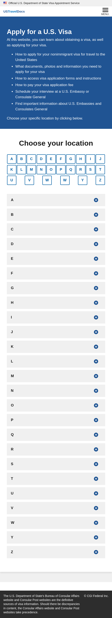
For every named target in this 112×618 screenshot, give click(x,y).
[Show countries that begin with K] (56, 347)
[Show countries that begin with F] (56, 273)
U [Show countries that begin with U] (11, 180)
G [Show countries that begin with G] (70, 159)
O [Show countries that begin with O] (51, 170)
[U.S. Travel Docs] (14, 11)
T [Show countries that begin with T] (100, 170)
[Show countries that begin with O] (56, 405)
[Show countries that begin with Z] (56, 552)
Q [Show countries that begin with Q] (70, 170)
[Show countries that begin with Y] (56, 537)
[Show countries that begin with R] (56, 449)
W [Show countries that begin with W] (47, 180)
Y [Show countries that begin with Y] (82, 180)
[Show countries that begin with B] (56, 215)
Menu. (105, 11)
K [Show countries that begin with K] (11, 170)
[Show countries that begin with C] (56, 229)
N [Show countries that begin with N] (41, 170)
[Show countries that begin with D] (56, 244)
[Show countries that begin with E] (56, 259)
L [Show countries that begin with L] (21, 170)
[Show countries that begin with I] (56, 317)
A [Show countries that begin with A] (11, 159)
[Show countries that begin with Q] (56, 435)
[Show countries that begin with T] (56, 479)
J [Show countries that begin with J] (100, 159)
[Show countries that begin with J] (56, 332)
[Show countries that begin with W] (56, 523)
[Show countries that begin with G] (56, 288)
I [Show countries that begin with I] (90, 159)
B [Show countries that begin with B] (21, 159)
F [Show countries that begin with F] (61, 159)
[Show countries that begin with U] (56, 493)
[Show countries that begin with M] (56, 376)
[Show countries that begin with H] (56, 303)
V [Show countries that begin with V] (29, 180)
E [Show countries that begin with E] (51, 159)
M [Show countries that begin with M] (31, 170)
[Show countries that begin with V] (56, 508)
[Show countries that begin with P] (56, 420)
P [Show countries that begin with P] (61, 170)
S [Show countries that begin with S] (90, 170)
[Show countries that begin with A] (56, 200)
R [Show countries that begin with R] (80, 170)
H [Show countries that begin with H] (80, 159)
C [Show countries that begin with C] (31, 159)
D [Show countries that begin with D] (41, 159)
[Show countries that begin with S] (56, 464)
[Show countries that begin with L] (56, 361)
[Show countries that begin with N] (56, 391)
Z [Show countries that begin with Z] (100, 180)
